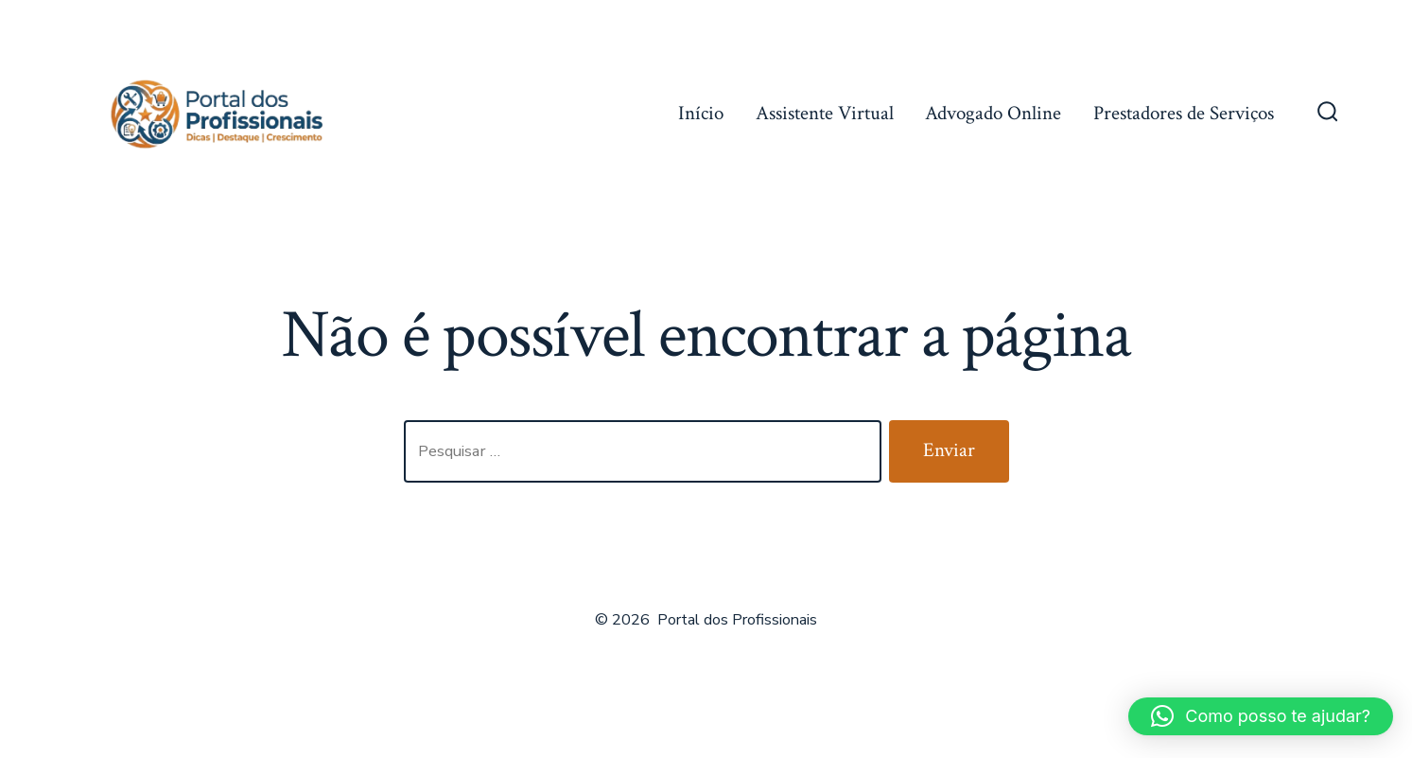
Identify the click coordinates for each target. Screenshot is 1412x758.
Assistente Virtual (825, 113)
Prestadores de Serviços (1183, 113)
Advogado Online (993, 113)
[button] (1260, 716)
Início (700, 113)
